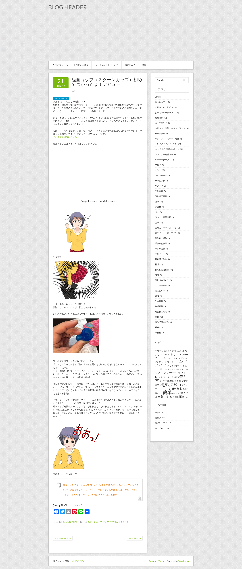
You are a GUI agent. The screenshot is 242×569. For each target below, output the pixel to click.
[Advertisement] (121, 37)
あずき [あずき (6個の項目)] (158, 350)
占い (157, 212)
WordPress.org (162, 428)
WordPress (183, 561)
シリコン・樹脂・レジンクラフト (170, 128)
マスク (158, 164)
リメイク (159, 185)
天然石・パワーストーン (166, 227)
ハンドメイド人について (106, 65)
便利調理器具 (161, 196)
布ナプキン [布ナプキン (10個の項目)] (172, 384)
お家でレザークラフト (165, 112)
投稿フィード (161, 417)
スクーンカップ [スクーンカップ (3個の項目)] (174, 358)
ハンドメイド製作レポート (167, 149)
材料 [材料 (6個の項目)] (174, 388)
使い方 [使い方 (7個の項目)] (163, 381)
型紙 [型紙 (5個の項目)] (157, 384)
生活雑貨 (159, 306)
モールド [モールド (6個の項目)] (164, 369)
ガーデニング (161, 123)
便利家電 (159, 191)
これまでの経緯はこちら (65, 137)
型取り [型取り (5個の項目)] (185, 380)
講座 (144, 65)
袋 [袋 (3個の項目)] (173, 397)
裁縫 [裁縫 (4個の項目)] (177, 397)
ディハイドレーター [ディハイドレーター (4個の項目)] (167, 362)
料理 (157, 264)
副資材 (158, 206)
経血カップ (124, 521)
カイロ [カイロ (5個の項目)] (167, 354)
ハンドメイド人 (78, 561)
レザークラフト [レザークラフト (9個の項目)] (176, 373)
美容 (157, 316)
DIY (156, 96)
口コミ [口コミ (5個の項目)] (175, 380)
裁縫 (157, 327)
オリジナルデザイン (164, 107)
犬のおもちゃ (161, 285)
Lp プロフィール (60, 65)
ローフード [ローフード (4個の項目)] (168, 377)
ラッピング (160, 180)
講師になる (130, 65)
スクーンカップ (95, 521)
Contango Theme (157, 561)
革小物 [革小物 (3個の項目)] (185, 397)
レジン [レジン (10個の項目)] (159, 377)
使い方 (106, 521)
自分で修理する (162, 322)
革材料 (158, 332)
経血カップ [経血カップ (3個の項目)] (176, 393)
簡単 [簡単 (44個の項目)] (167, 392)
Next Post (134, 538)
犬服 (157, 295)
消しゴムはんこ (162, 280)
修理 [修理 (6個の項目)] (169, 380)
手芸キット (160, 254)
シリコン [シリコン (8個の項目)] (176, 354)
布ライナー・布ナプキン (166, 233)
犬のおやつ (160, 290)
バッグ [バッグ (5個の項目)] (170, 365)
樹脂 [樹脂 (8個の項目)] (179, 388)
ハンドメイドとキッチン (166, 144)
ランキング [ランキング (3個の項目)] (183, 369)
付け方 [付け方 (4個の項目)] (176, 377)
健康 (157, 201)
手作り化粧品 (161, 243)
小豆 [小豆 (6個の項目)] (162, 384)
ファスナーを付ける (164, 154)
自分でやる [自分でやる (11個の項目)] (165, 397)
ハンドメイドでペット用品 (167, 138)
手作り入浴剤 (161, 238)
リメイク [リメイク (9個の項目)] (160, 373)
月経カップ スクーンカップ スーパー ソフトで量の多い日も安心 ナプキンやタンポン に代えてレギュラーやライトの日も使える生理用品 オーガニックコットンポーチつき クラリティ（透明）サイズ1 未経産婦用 (101, 489)
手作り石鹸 (160, 248)
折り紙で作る (161, 259)
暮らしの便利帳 (70, 521)
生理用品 (114, 521)
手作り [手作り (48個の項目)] (164, 388)
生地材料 (159, 301)
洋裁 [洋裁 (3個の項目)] (184, 389)
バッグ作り (160, 133)
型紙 (157, 222)
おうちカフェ (161, 102)
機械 (157, 274)
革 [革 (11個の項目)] (180, 397)
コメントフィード (163, 423)
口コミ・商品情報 (163, 217)
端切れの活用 (161, 311)
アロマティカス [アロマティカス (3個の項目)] (176, 351)
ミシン (158, 170)
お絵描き (159, 117)
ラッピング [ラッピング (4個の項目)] (174, 369)
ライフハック (161, 175)
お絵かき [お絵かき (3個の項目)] (165, 351)
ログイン (159, 412)
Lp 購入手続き (81, 65)
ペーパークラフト (163, 159)
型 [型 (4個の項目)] (180, 381)
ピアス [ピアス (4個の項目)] (176, 366)
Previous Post (62, 538)
